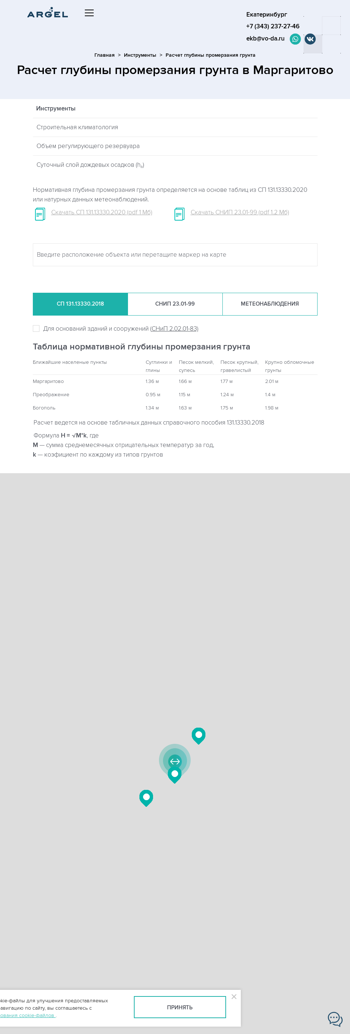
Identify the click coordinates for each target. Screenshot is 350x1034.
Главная (104, 55)
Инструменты (140, 55)
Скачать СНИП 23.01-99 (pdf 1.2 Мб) (240, 212)
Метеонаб (270, 304)
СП (80, 304)
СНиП (175, 304)
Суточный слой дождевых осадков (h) (90, 165)
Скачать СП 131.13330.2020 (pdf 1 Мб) (101, 212)
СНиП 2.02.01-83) (175, 329)
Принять (180, 1007)
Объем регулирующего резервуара (88, 146)
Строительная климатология (77, 127)
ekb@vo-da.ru (266, 38)
